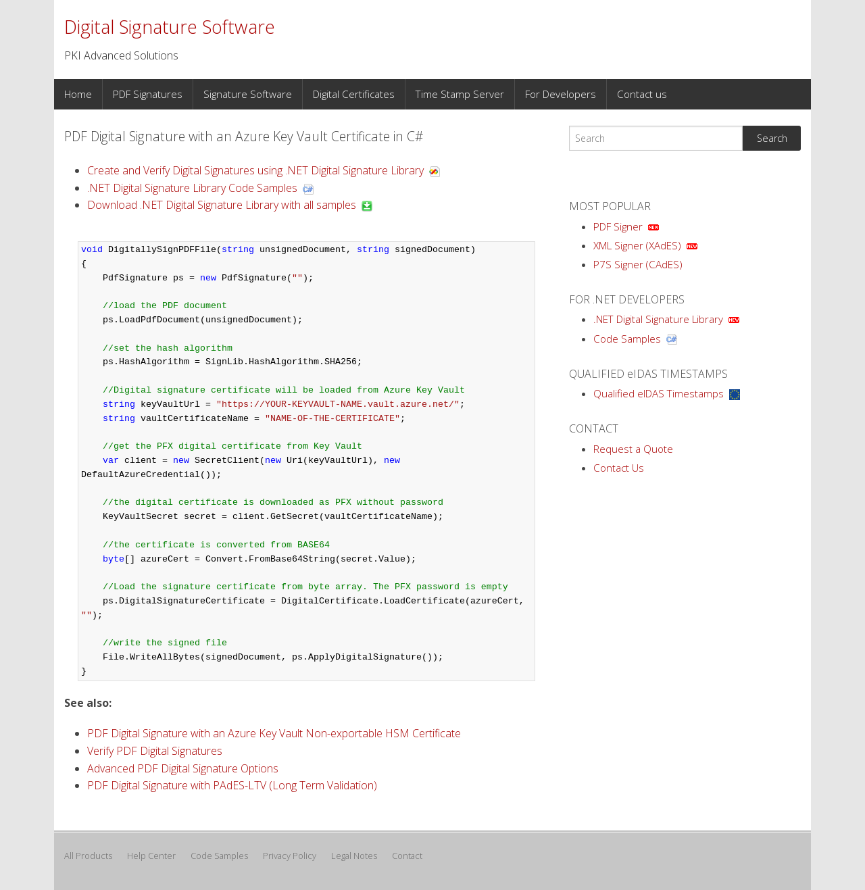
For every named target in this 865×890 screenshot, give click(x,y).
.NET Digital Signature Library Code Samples (192, 187)
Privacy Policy (289, 855)
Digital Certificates (354, 94)
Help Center (151, 855)
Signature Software (247, 94)
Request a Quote (633, 448)
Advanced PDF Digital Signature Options (182, 768)
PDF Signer (618, 226)
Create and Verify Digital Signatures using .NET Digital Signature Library (255, 170)
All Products (88, 855)
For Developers (560, 94)
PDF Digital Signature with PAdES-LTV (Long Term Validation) (232, 785)
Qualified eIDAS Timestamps (658, 393)
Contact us (642, 94)
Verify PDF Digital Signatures (154, 750)
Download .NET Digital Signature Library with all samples (221, 204)
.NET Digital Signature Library (658, 319)
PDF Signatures (147, 94)
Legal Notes (354, 855)
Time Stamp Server (460, 94)
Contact (407, 855)
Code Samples (627, 338)
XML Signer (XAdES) (637, 245)
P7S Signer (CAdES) (638, 264)
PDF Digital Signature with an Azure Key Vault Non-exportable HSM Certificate (274, 733)
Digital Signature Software (169, 27)
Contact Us (618, 467)
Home (78, 94)
